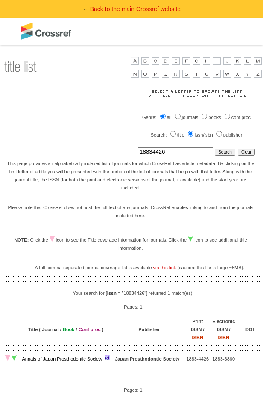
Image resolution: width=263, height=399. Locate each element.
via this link (164, 267)
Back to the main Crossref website (135, 9)
